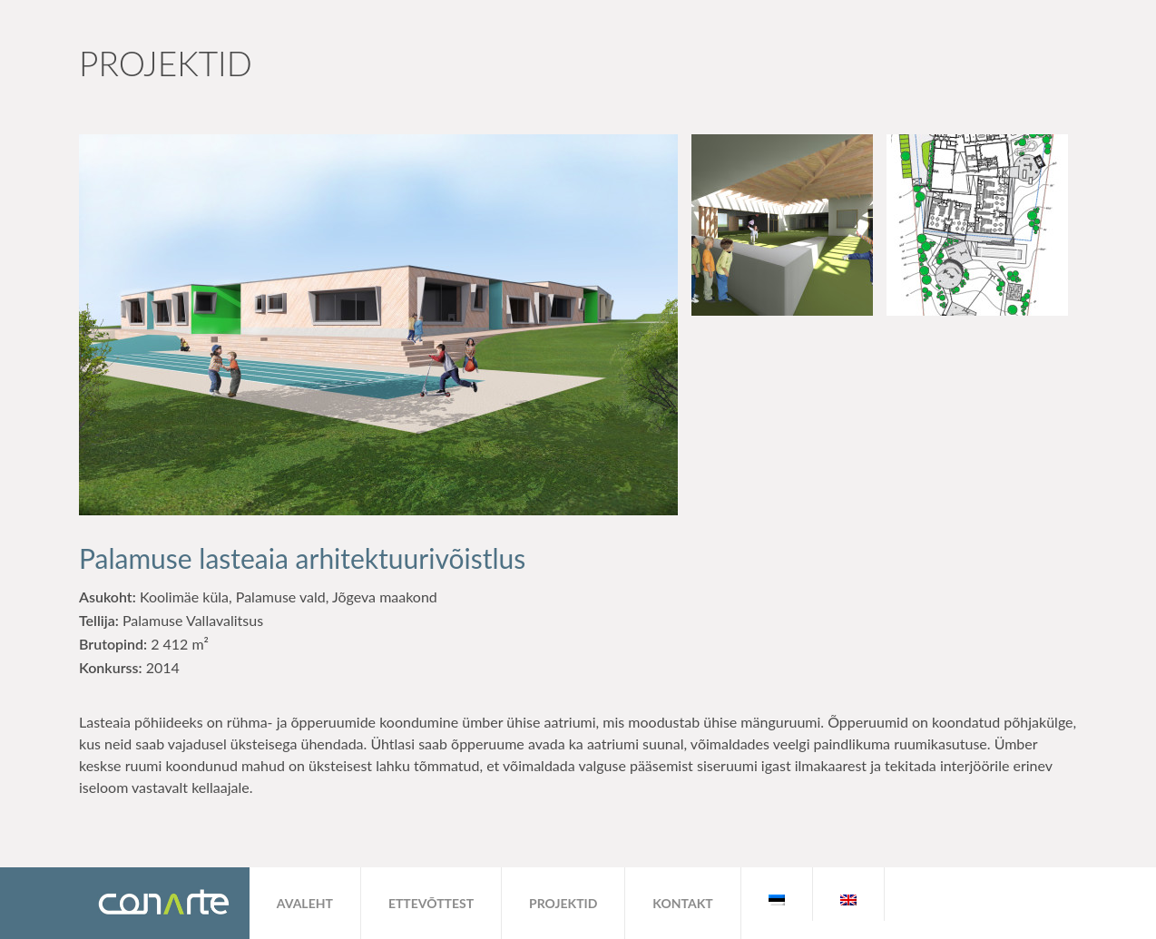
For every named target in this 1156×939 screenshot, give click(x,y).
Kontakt (682, 903)
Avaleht (305, 903)
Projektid (563, 903)
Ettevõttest (431, 903)
